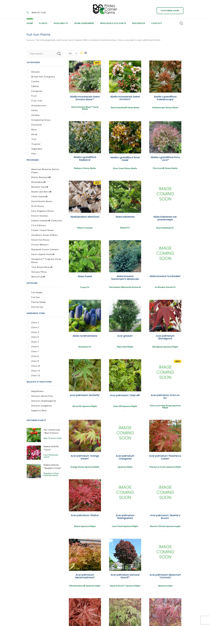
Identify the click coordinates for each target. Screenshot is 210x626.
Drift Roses (35, 206)
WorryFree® (35, 276)
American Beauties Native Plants (42, 171)
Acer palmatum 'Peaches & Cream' (165, 459)
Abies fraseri (85, 277)
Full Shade (34, 292)
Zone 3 (32, 332)
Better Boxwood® (38, 177)
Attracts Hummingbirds (41, 400)
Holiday (33, 115)
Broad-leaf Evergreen (40, 76)
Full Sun (33, 297)
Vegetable (34, 148)
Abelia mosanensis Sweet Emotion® (125, 98)
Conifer (33, 81)
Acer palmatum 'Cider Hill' (125, 397)
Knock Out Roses (38, 239)
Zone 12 (33, 375)
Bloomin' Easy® (37, 187)
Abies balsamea (125, 217)
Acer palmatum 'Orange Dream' (85, 459)
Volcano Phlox (36, 272)
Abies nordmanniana (85, 337)
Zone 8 (32, 356)
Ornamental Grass (38, 120)
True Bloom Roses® (39, 267)
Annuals (33, 71)
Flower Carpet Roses (40, 230)
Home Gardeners (84, 23)
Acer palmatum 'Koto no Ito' (165, 398)
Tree (31, 139)
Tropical (33, 144)
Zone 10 (33, 365)
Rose (31, 129)
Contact (156, 23)
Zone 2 (32, 327)
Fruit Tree (34, 100)
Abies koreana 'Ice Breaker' (165, 277)
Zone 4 (32, 337)
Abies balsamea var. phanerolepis (165, 219)
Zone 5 (32, 341)
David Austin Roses (39, 201)
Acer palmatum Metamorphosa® (85, 579)
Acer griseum (125, 337)
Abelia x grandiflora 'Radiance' (85, 158)
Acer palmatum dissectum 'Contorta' (165, 579)
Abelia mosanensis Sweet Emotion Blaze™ (85, 98)
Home (30, 23)
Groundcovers (36, 105)
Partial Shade (36, 302)
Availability (61, 23)
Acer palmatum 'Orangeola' (125, 459)
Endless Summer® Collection (44, 220)
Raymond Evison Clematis (42, 249)
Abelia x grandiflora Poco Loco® (165, 159)
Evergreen (34, 91)
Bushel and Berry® (39, 191)
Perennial (34, 124)
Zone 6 (32, 346)
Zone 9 (32, 361)
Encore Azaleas (37, 215)
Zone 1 (32, 322)
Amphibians (35, 391)
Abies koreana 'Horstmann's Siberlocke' (125, 278)
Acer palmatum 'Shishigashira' (125, 519)
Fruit (31, 95)
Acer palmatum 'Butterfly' (85, 397)
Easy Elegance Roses (40, 211)
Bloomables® (36, 182)
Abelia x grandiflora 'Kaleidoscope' (165, 98)
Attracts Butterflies (39, 396)
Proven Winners (37, 244)
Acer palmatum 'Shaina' (85, 517)
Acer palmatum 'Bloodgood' (165, 338)
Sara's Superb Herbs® (40, 254)
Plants (43, 23)
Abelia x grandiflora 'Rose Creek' (125, 159)
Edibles (32, 86)
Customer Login (170, 10)
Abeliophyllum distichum (84, 217)
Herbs (32, 110)
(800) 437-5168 (39, 12)
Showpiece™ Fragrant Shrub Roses (43, 260)
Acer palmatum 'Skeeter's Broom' (165, 519)
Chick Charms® (37, 196)
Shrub (32, 134)
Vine (31, 153)
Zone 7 (32, 351)
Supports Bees (36, 410)
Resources (138, 23)
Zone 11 (33, 370)
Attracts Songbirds (39, 405)
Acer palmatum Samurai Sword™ (125, 579)
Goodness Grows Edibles (42, 235)
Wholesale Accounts (113, 23)
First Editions (36, 225)
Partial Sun (34, 307)
